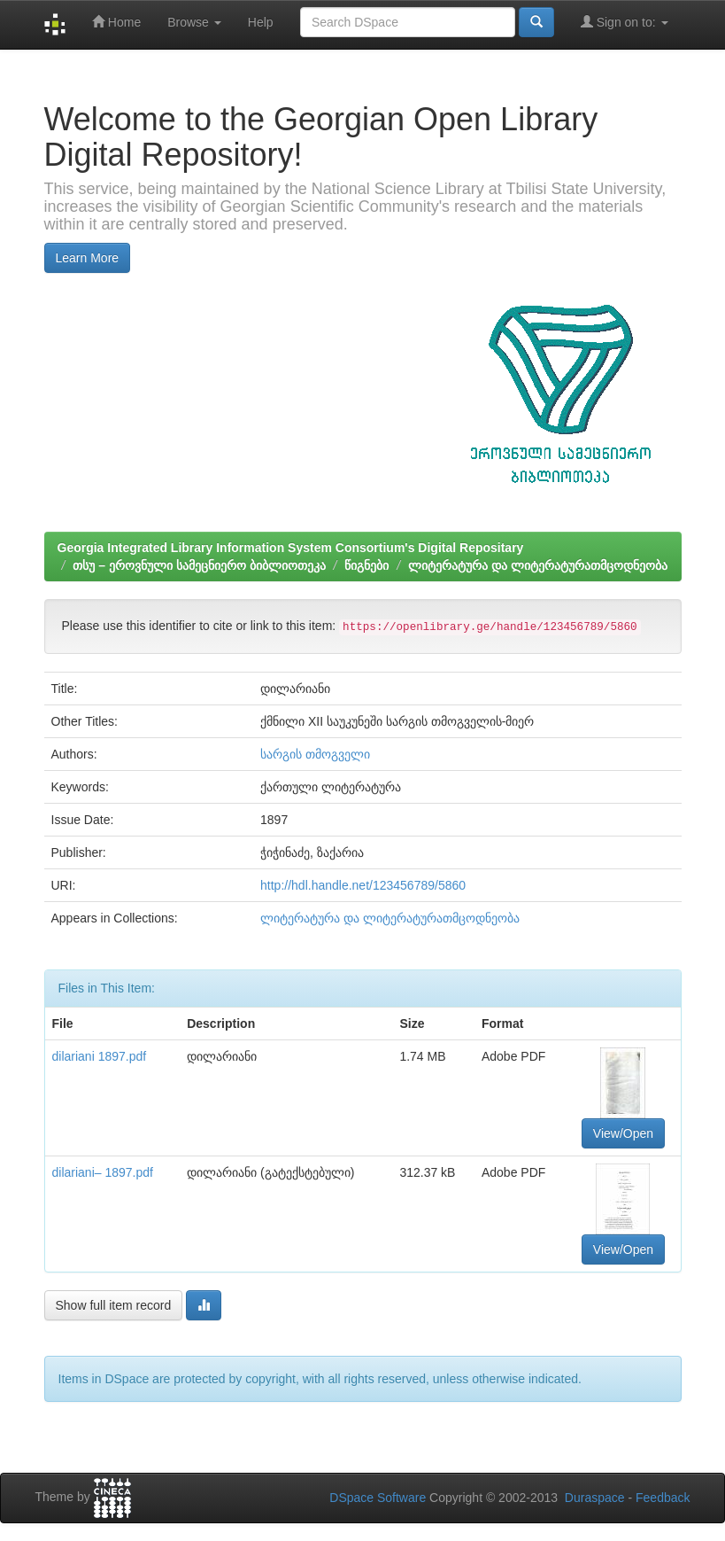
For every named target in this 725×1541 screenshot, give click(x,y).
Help (261, 22)
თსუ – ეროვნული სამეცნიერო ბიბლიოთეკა (199, 565)
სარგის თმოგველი (315, 754)
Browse (194, 22)
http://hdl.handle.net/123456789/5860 (363, 885)
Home (116, 21)
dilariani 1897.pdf (99, 1056)
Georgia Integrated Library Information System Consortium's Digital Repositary (291, 548)
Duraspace (595, 1497)
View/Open (623, 1133)
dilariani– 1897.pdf (102, 1172)
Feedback (663, 1497)
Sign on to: (624, 21)
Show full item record (114, 1305)
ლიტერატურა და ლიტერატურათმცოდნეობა (537, 565)
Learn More (88, 258)
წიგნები (366, 565)
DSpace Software (377, 1497)
